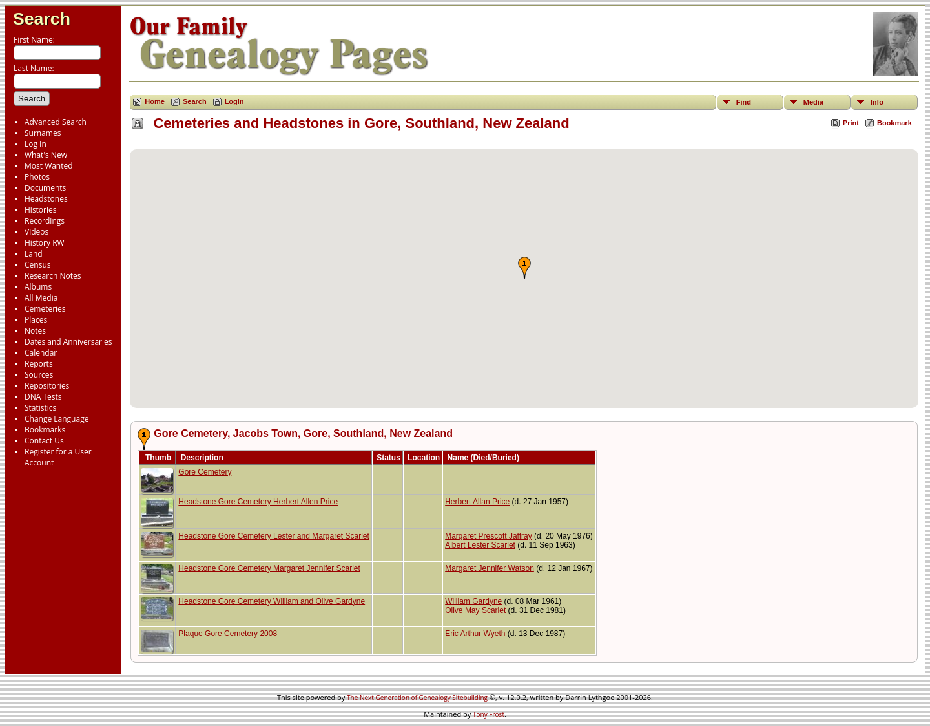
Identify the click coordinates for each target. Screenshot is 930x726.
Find (743, 102)
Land (34, 253)
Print (851, 123)
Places (36, 319)
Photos (37, 176)
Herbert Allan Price (477, 501)
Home (155, 101)
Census (37, 264)
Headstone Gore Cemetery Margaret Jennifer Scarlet (269, 568)
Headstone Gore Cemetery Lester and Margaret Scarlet (273, 535)
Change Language (56, 418)
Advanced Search (56, 121)
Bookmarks (45, 429)
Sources (39, 374)
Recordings (45, 220)
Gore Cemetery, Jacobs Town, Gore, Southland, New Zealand (303, 433)
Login (234, 101)
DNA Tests (43, 396)
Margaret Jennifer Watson (489, 568)
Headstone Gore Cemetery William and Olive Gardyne (271, 601)
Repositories (47, 385)
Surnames (43, 132)
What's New (46, 154)
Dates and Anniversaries (68, 341)
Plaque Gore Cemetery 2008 (227, 633)
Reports (39, 363)
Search (41, 18)
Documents (45, 187)
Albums (38, 286)
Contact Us (44, 440)
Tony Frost (488, 714)
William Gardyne (473, 601)
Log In (35, 143)
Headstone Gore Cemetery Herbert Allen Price (258, 501)
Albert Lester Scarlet (480, 545)
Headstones (46, 198)
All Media (41, 297)
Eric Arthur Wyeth (475, 633)
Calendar (41, 352)
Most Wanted (49, 165)
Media (813, 102)
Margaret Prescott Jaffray (488, 535)
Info (877, 102)
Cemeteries (45, 308)
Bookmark (894, 123)
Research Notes (53, 275)
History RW (45, 242)
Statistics (40, 407)
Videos (36, 231)
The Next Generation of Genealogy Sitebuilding (417, 697)
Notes (35, 330)
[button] (524, 268)
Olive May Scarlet (475, 610)
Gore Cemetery (204, 471)
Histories (40, 209)
